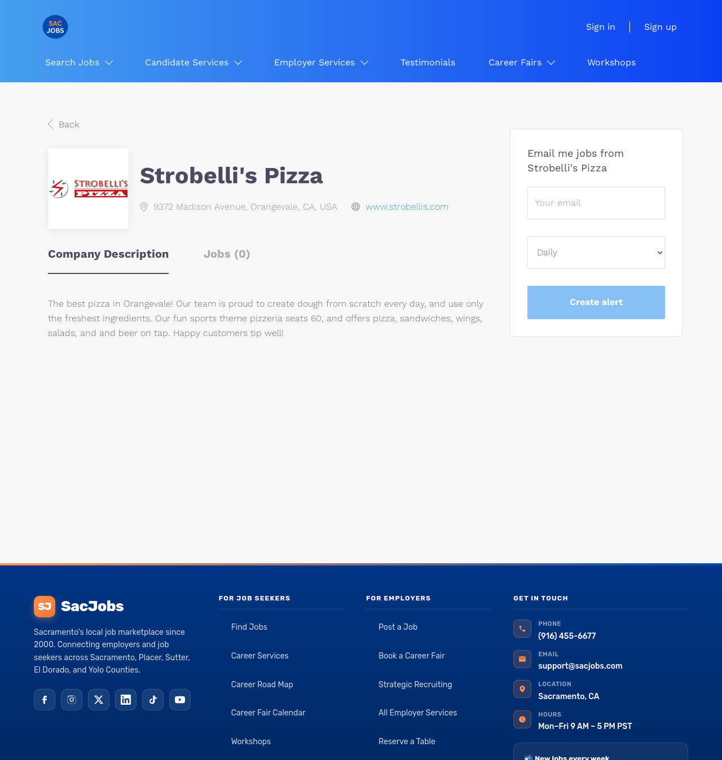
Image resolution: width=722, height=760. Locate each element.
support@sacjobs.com (580, 666)
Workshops (251, 741)
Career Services (260, 656)
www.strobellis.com (407, 206)
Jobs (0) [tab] (227, 253)
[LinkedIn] (126, 699)
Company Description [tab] (108, 253)
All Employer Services (417, 713)
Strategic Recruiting (415, 685)
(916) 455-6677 (567, 636)
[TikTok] (153, 699)
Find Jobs (249, 627)
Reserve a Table (406, 741)
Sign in (600, 26)
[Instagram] (71, 699)
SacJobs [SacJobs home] (79, 606)
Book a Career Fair (411, 656)
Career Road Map (262, 685)
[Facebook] (44, 699)
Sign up (660, 26)
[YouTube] (180, 699)
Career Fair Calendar (268, 713)
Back (67, 124)
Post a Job (397, 627)
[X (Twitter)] (98, 699)
